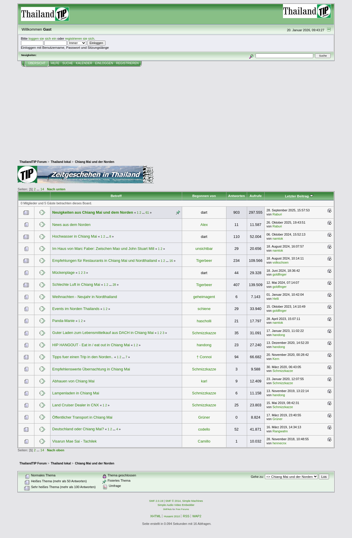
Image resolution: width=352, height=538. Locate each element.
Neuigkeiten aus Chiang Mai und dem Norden (92, 212)
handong (278, 335)
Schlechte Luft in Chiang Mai (76, 284)
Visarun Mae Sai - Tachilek (74, 441)
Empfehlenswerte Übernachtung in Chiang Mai (91, 369)
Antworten (236, 196)
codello (204, 429)
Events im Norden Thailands (75, 309)
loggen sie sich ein (43, 38)
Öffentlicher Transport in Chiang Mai (82, 417)
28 (114, 284)
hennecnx (279, 443)
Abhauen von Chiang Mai (73, 381)
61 (147, 212)
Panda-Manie (63, 320)
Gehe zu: (257, 476)
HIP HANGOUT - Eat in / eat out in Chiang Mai (91, 345)
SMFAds (167, 509)
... (39, 189)
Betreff (116, 196)
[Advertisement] (176, 111)
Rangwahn (280, 431)
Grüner (204, 417)
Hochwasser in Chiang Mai (74, 236)
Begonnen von (204, 196)
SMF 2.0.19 (156, 500)
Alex (204, 224)
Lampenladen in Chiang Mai (75, 393)
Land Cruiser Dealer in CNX (75, 405)
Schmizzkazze (204, 333)
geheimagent (204, 297)
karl (204, 381)
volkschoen (280, 262)
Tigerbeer (204, 260)
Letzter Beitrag (299, 196)
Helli (275, 298)
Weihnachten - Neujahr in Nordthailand (84, 297)
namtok (277, 238)
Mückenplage (63, 272)
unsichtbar (204, 248)
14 (42, 189)
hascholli (204, 321)
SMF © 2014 (173, 500)
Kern (275, 359)
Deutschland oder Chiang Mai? (78, 429)
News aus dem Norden (71, 224)
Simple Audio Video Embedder (176, 505)
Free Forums (182, 509)
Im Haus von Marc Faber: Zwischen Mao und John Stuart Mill (103, 248)
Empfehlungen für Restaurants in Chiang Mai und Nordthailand (104, 260)
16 (171, 260)
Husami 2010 (172, 516)
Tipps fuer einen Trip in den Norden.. (82, 357)
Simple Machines (192, 500)
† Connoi (204, 357)
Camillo (204, 441)
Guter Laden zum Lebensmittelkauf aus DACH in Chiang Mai (103, 332)
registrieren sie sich (79, 38)
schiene (204, 309)
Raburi (277, 214)
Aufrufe (256, 196)
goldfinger (279, 274)
